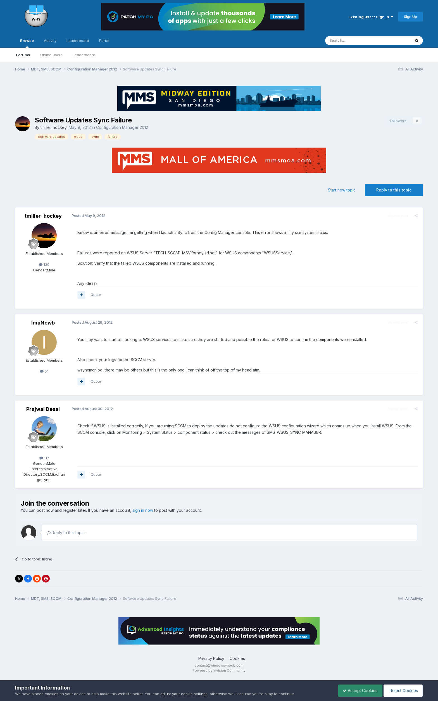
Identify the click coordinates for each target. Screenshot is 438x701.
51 (44, 371)
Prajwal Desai (43, 409)
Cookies (237, 658)
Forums (23, 55)
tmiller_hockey (53, 127)
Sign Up (410, 16)
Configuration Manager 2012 (122, 127)
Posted (87, 215)
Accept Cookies (357, 690)
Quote (95, 294)
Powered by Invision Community (219, 670)
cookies (51, 693)
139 (44, 264)
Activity (50, 40)
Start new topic (342, 190)
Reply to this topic (393, 190)
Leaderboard (84, 55)
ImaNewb (43, 323)
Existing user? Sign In (370, 17)
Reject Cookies (402, 690)
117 (44, 458)
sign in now (142, 510)
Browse (27, 43)
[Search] (353, 40)
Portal (104, 40)
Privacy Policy (211, 658)
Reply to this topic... (67, 532)
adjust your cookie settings (184, 693)
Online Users (51, 55)
